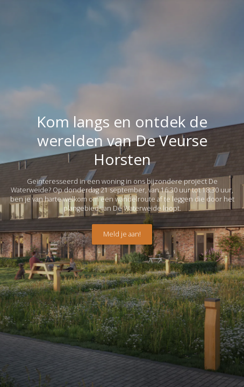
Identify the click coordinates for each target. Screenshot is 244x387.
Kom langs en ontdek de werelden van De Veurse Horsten (122, 140)
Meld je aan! (122, 234)
